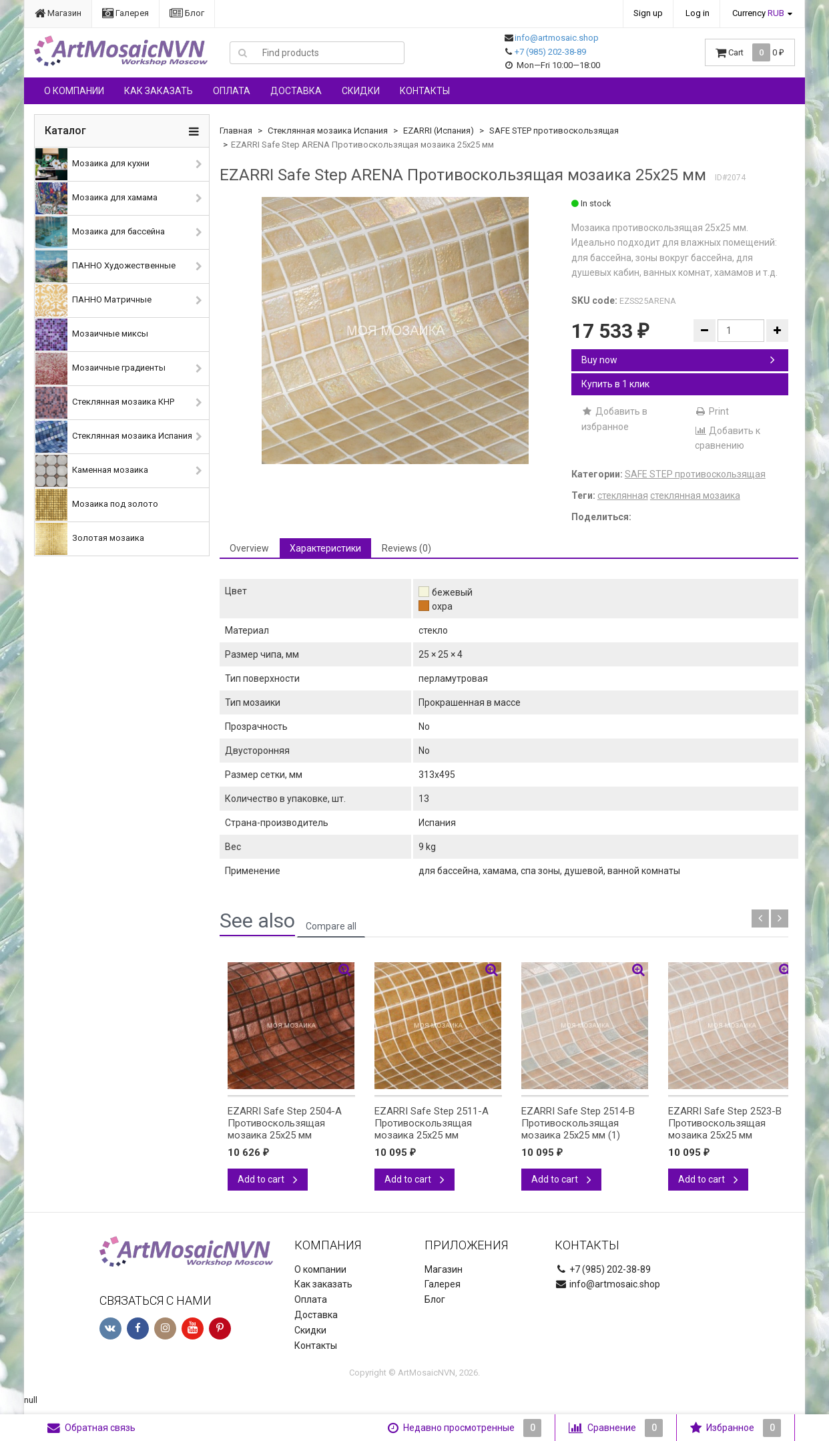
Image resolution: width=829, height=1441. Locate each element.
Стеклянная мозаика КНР (104, 403)
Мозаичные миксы (91, 335)
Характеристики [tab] (325, 548)
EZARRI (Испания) (438, 131)
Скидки (361, 90)
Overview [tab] (249, 548)
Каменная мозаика (91, 471)
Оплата (231, 90)
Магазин (58, 13)
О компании (74, 90)
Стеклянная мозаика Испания (113, 437)
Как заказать (158, 90)
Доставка (296, 90)
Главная (236, 131)
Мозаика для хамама (96, 198)
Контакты (425, 90)
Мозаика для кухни (92, 164)
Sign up (648, 13)
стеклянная (622, 495)
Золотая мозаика (89, 539)
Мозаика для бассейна (100, 232)
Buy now (678, 360)
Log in (697, 13)
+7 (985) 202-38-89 (550, 52)
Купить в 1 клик (615, 384)
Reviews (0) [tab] (406, 548)
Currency (758, 13)
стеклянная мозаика (695, 495)
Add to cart (268, 1179)
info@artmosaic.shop (557, 38)
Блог (187, 13)
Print (712, 411)
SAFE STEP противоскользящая (554, 131)
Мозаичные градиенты (100, 369)
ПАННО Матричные (93, 300)
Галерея (125, 13)
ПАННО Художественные (105, 266)
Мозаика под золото (96, 505)
